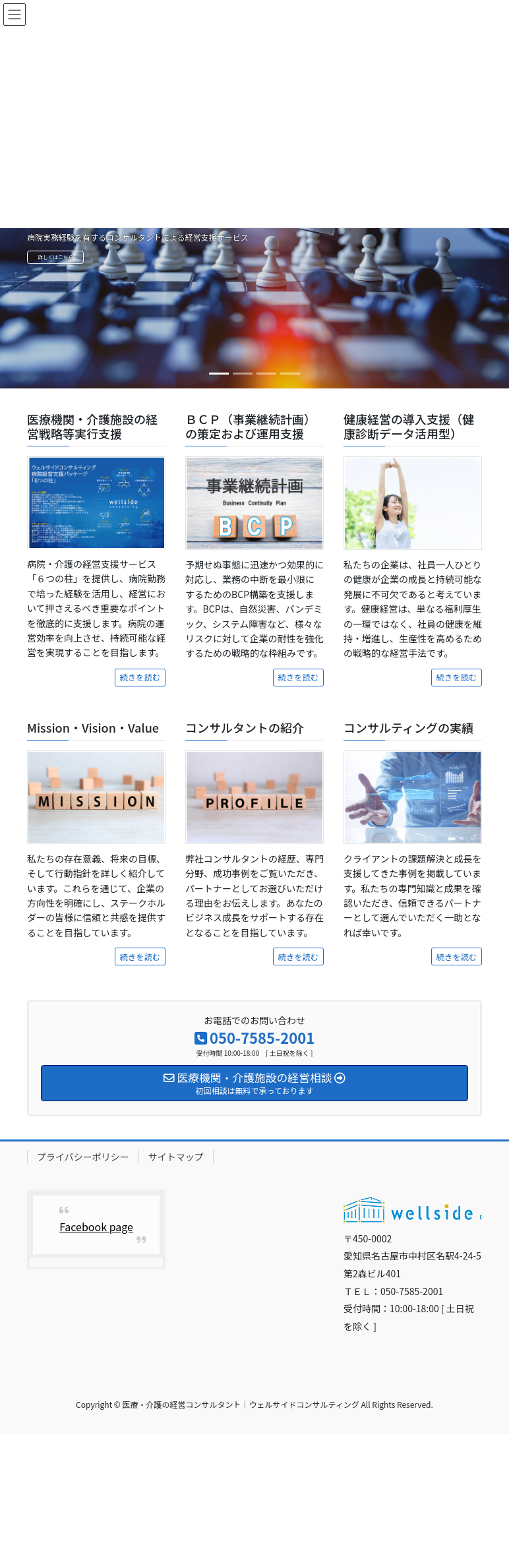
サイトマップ (176, 1156)
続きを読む (140, 677)
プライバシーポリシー (83, 1156)
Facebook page (96, 1226)
